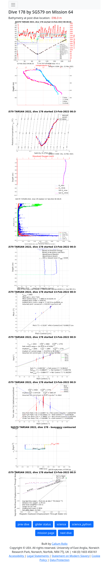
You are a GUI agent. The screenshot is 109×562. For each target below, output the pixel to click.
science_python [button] (81, 524)
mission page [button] (45, 533)
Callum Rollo (60, 544)
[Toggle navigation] (13, 4)
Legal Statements (38, 556)
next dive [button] (66, 533)
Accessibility (17, 556)
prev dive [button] (23, 524)
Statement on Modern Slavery (70, 556)
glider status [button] (43, 524)
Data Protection (59, 560)
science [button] (61, 524)
